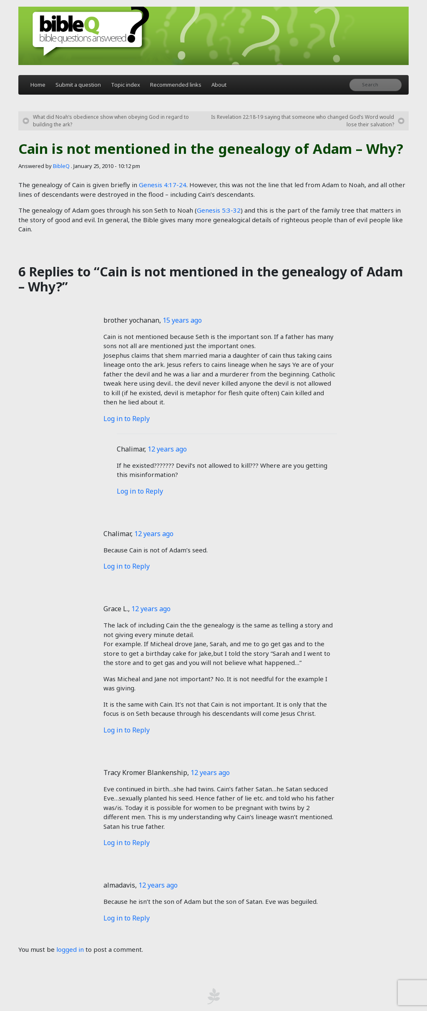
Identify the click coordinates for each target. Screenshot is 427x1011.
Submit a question (78, 84)
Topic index (125, 84)
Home (37, 84)
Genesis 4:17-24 (162, 185)
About (218, 84)
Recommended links (175, 84)
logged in (70, 949)
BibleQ (61, 166)
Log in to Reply (126, 418)
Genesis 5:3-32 (219, 210)
